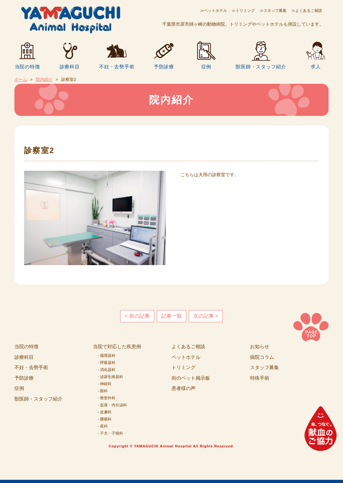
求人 (316, 66)
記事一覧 (171, 316)
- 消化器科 (106, 369)
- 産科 (103, 426)
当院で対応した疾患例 (117, 346)
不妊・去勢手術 (116, 66)
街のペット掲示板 (191, 378)
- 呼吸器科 (106, 362)
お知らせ (259, 346)
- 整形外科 (106, 398)
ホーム (20, 79)
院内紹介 (44, 79)
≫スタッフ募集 (273, 10)
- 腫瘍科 (105, 419)
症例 (206, 66)
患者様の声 (184, 388)
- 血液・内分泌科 (112, 405)
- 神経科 (105, 384)
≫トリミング (243, 10)
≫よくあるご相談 (306, 10)
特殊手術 (259, 378)
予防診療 (164, 66)
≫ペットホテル (213, 10)
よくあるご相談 (188, 346)
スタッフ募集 (264, 367)
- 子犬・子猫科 (110, 433)
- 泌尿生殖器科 (110, 377)
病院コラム (262, 357)
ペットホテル (186, 357)
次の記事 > (205, 316)
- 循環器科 (106, 355)
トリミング (184, 367)
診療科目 (70, 66)
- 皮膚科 (105, 412)
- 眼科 (103, 391)
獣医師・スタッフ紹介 (261, 66)
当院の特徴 (27, 66)
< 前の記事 (137, 316)
